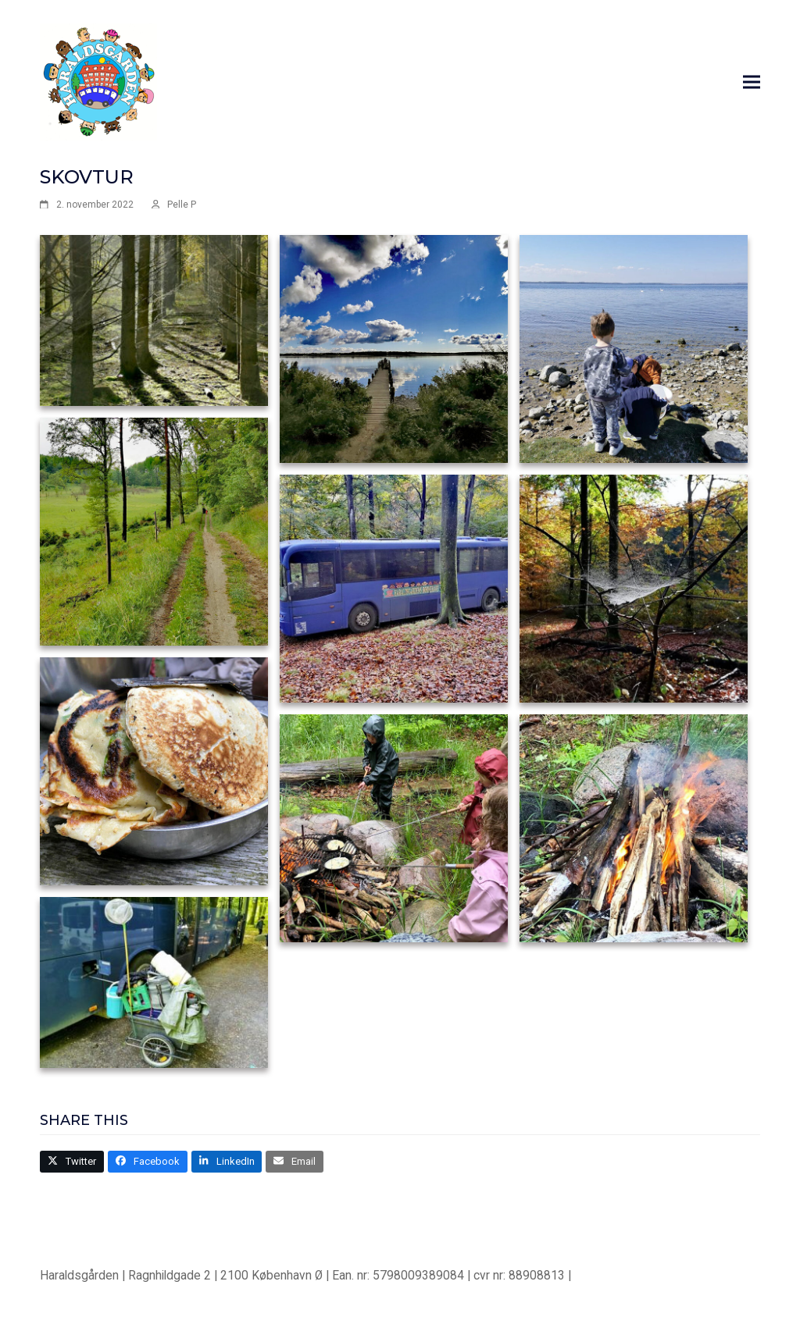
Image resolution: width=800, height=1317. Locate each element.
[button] (751, 82)
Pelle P (181, 204)
